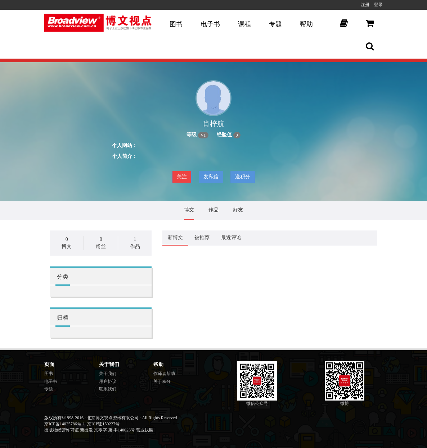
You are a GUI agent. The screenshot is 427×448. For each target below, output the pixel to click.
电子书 (210, 24)
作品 (213, 209)
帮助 (306, 24)
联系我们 (107, 389)
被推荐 (202, 237)
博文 (189, 209)
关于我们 (107, 373)
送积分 (242, 176)
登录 (378, 4)
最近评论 (231, 237)
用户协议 (107, 381)
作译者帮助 (164, 373)
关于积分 (162, 381)
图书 (176, 24)
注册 (365, 4)
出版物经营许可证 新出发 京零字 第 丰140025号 (89, 430)
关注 (182, 176)
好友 (238, 209)
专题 (275, 24)
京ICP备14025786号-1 (64, 423)
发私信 (211, 176)
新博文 (175, 237)
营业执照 (144, 430)
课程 (244, 24)
